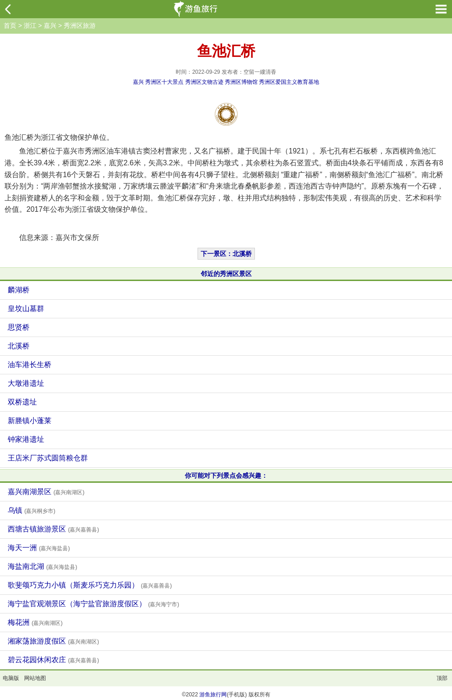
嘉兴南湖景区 (46, 492)
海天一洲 (39, 548)
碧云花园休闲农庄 (53, 660)
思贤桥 (19, 327)
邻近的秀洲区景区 (226, 273)
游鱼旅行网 (213, 694)
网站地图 (35, 678)
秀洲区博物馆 (241, 82)
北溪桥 (19, 346)
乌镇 (31, 510)
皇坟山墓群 (26, 308)
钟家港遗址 (26, 439)
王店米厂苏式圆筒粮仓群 (48, 458)
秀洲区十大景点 (164, 82)
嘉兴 (50, 25)
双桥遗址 (22, 402)
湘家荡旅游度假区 (53, 641)
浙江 (30, 25)
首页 (10, 25)
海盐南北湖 (42, 566)
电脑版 (11, 678)
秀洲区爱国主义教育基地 (289, 82)
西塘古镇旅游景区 (53, 529)
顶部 (442, 678)
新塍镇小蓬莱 (29, 420)
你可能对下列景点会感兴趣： (226, 475)
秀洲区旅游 (80, 25)
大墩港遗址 (26, 383)
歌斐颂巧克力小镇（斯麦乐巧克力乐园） (90, 585)
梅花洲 (35, 622)
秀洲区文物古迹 (204, 82)
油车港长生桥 (29, 364)
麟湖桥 (19, 290)
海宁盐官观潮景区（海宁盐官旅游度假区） (93, 604)
